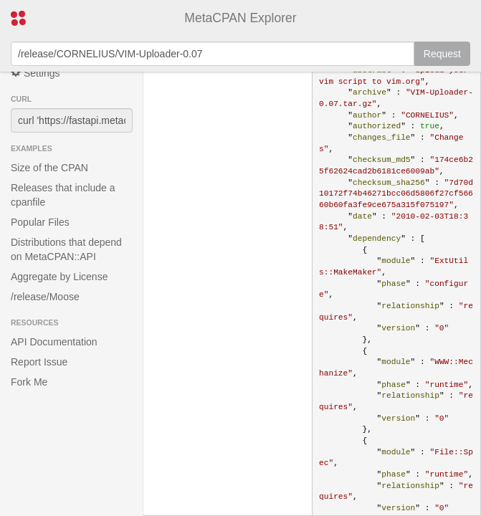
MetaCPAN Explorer (240, 18)
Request (442, 53)
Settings (35, 73)
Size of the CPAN (49, 167)
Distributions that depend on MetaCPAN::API (66, 249)
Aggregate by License (59, 276)
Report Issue (39, 362)
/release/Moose (45, 296)
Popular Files (40, 222)
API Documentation (54, 342)
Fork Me (29, 382)
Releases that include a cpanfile (63, 195)
